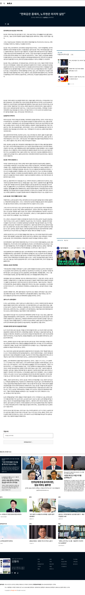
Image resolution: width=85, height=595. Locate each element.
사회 (39, 561)
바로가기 (78, 248)
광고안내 (75, 564)
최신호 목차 (64, 561)
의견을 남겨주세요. (9, 435)
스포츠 (39, 566)
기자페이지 (64, 566)
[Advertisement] (25, 88)
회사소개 (7, 584)
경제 (50, 559)
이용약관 (31, 584)
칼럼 (39, 569)
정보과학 (51, 564)
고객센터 (26, 584)
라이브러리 (64, 564)
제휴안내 (21, 584)
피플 (50, 566)
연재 (62, 559)
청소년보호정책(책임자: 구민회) (49, 584)
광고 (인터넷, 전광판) (14, 584)
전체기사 (51, 569)
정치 (39, 559)
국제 (50, 561)
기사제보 (75, 559)
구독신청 (75, 561)
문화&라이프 (41, 564)
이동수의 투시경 (63, 54)
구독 (72, 54)
